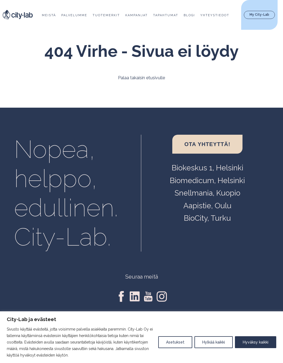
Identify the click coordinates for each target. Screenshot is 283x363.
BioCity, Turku (207, 218)
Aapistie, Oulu (207, 205)
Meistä (49, 15)
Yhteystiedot (214, 15)
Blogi (189, 15)
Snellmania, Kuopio (207, 193)
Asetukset (175, 342)
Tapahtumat (165, 15)
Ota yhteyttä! (207, 144)
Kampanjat (136, 15)
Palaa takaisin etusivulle (141, 77)
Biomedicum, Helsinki (207, 180)
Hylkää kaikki (213, 342)
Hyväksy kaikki (255, 342)
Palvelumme (74, 15)
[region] (141, 337)
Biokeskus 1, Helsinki (207, 167)
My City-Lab (259, 14)
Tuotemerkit (106, 15)
